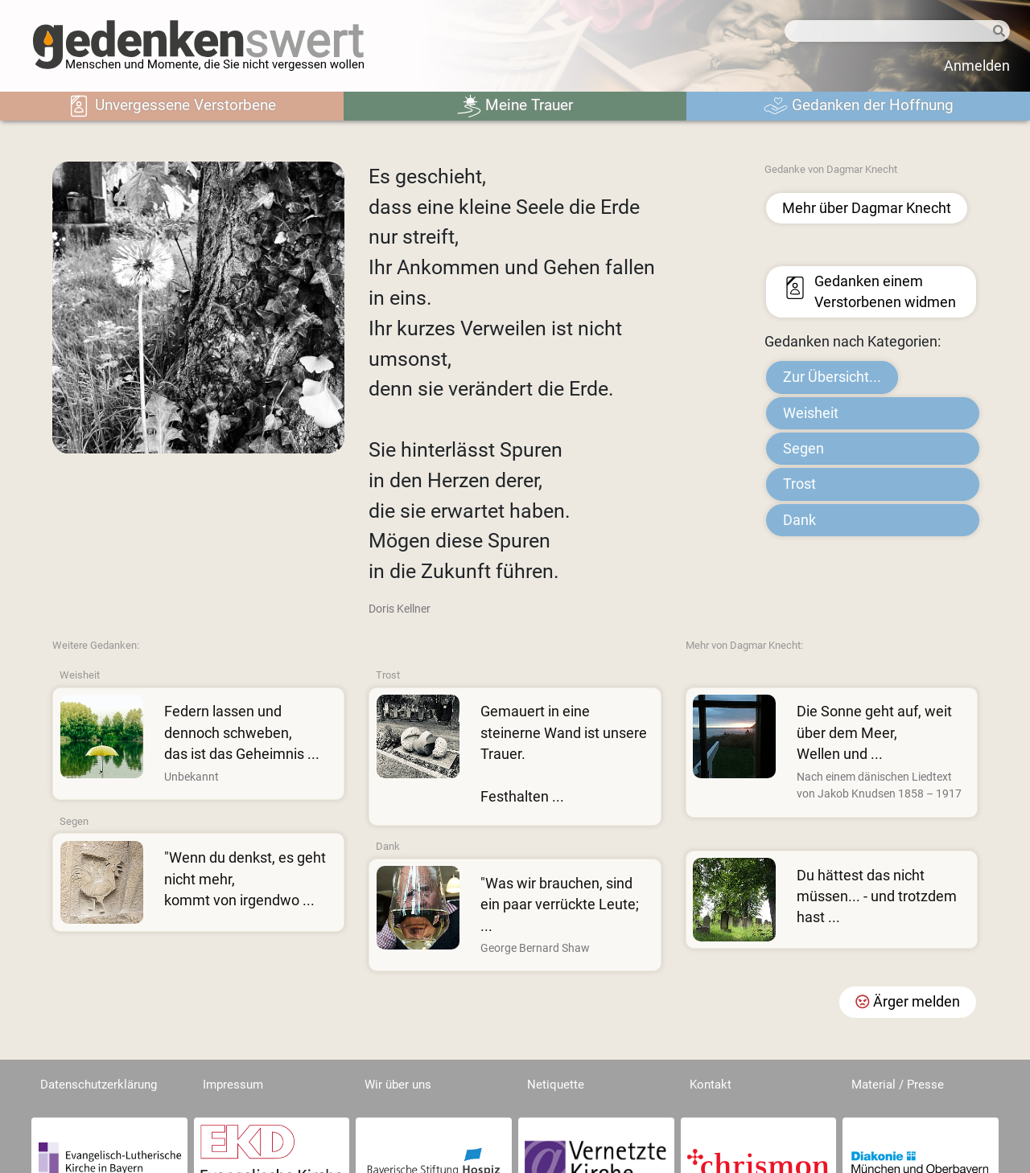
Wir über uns (398, 1084)
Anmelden (977, 66)
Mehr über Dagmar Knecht (866, 208)
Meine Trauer (515, 106)
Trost (799, 484)
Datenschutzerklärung (98, 1084)
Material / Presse (897, 1084)
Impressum (233, 1084)
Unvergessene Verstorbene (171, 106)
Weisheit (810, 413)
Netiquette (555, 1084)
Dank (799, 520)
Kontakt (710, 1084)
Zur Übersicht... (832, 377)
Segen (803, 449)
